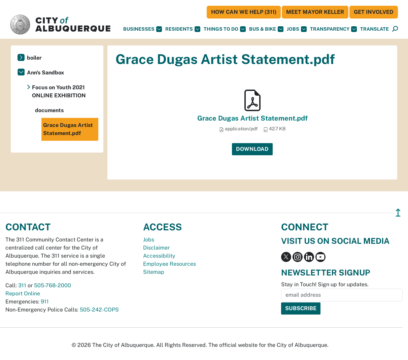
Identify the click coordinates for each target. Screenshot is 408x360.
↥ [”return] (398, 212)
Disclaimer (156, 247)
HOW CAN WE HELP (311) (243, 12)
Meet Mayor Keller (315, 12)
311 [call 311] (22, 285)
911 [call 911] (45, 301)
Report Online (22, 293)
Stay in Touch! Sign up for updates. (325, 284)
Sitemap (153, 272)
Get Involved (374, 12)
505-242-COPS (99, 309)
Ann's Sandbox (45, 72)
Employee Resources (169, 264)
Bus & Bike (266, 29)
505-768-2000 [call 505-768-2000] (52, 285)
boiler (34, 58)
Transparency (333, 29)
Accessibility (159, 256)
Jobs (297, 29)
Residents (182, 29)
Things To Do (225, 29)
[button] (374, 29)
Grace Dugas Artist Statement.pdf (252, 118)
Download (252, 149)
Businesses (142, 29)
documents (49, 110)
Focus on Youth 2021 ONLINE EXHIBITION (59, 91)
